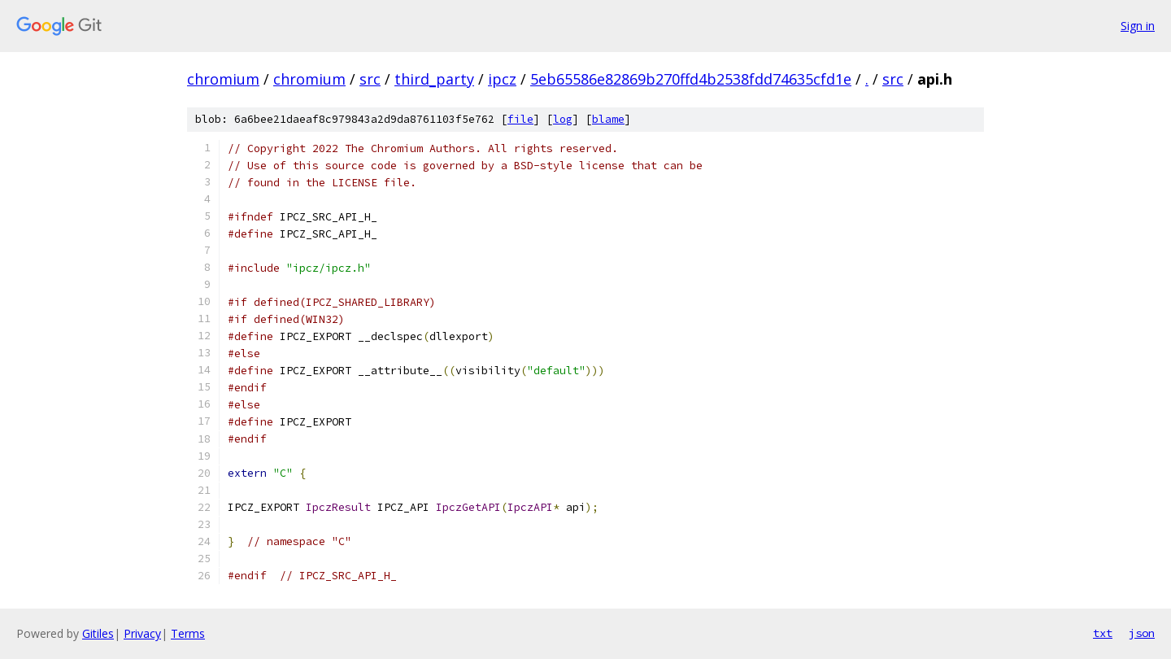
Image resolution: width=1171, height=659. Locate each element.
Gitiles (98, 633)
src (370, 79)
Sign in (1138, 25)
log (562, 119)
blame (608, 119)
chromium (223, 79)
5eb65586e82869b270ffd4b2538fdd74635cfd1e (690, 79)
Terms (188, 633)
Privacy (142, 633)
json (1142, 633)
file (520, 119)
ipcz (502, 79)
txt (1102, 633)
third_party (434, 79)
